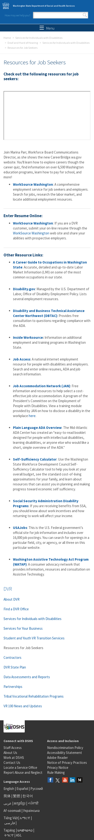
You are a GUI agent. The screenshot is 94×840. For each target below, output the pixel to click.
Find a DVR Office (16, 609)
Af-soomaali (12, 810)
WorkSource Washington (33, 184)
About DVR (12, 599)
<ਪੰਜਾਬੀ (33, 803)
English (9, 788)
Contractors (12, 657)
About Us (10, 752)
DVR (8, 588)
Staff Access (13, 747)
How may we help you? (17, 15)
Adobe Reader (57, 757)
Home (7, 38)
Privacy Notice (57, 767)
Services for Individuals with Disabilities (38, 38)
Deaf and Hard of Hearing (23, 42)
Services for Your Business (23, 628)
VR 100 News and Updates (23, 706)
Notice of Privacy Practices (67, 762)
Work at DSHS (14, 757)
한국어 (27, 796)
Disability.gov (24, 289)
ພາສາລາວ (25, 830)
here (32, 415)
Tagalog (9, 830)
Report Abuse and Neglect (23, 772)
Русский (36, 788)
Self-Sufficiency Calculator (35, 459)
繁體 (17, 796)
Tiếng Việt (11, 818)
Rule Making (56, 772)
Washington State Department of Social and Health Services (44, 5)
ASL (19, 835)
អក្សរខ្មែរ (19, 803)
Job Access (21, 359)
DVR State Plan (15, 667)
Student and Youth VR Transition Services (34, 638)
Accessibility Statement (64, 752)
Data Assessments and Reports (27, 677)
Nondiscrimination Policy (65, 747)
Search (85, 15)
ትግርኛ (9, 835)
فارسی (9, 823)
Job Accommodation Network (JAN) (41, 386)
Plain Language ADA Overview (37, 427)
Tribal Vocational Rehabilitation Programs (34, 696)
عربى (8, 803)
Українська (31, 810)
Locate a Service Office (20, 767)
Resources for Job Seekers (23, 648)
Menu (47, 28)
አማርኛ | (26, 818)
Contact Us (12, 762)
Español (22, 788)
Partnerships (13, 686)
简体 (7, 796)
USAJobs (20, 527)
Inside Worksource (28, 337)
